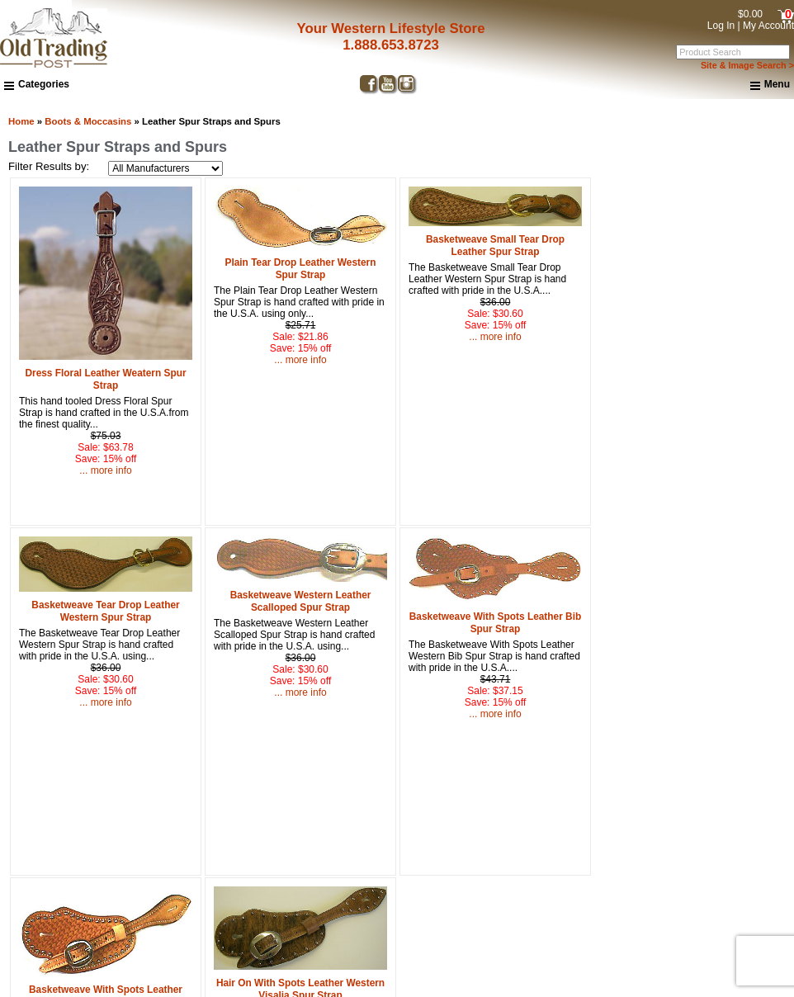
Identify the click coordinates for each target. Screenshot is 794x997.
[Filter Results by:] (165, 168)
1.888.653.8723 (385, 45)
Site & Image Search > (747, 65)
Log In (721, 25)
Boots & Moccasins (88, 121)
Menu (770, 85)
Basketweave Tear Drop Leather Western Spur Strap (105, 611)
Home (21, 121)
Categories (36, 84)
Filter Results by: (48, 166)
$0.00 (750, 14)
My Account (768, 25)
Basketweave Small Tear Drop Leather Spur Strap (495, 246)
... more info (105, 470)
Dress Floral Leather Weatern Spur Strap (105, 379)
